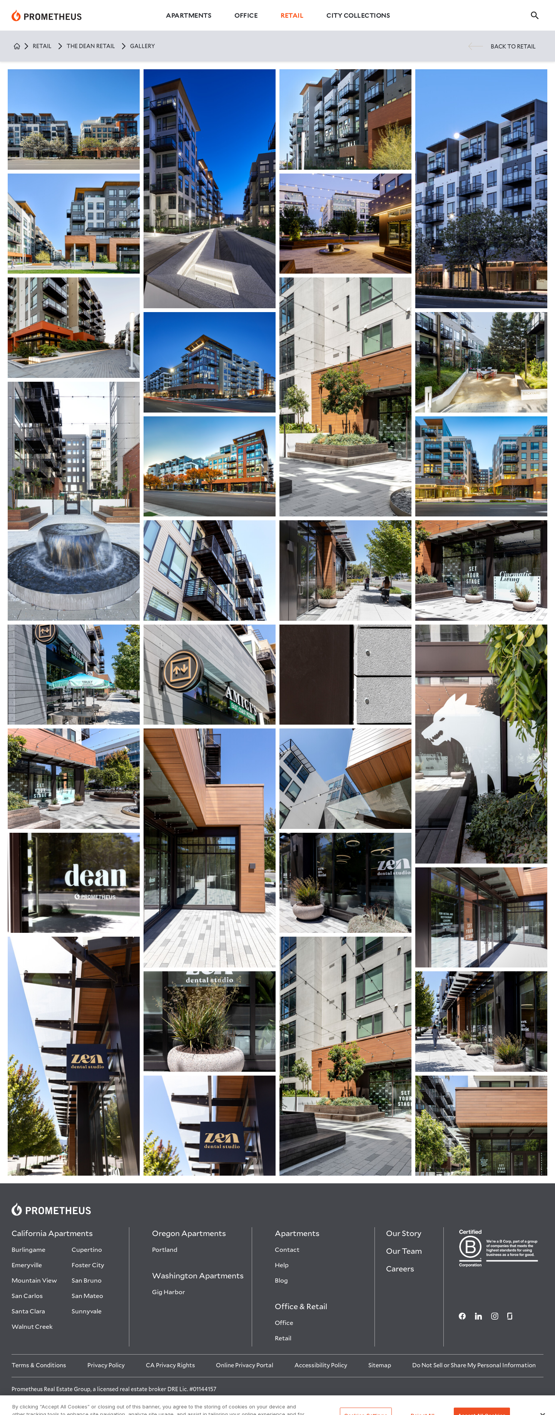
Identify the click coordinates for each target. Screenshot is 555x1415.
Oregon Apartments (189, 1233)
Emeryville (27, 1265)
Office (245, 15)
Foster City (88, 1265)
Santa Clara (28, 1311)
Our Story (403, 1233)
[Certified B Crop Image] (499, 1247)
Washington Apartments (198, 1275)
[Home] (17, 46)
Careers (400, 1268)
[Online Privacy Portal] (244, 1365)
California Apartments (52, 1233)
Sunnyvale (87, 1311)
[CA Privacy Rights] (170, 1365)
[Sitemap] (379, 1365)
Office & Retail (301, 1306)
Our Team (404, 1251)
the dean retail (91, 46)
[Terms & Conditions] (39, 1365)
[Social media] (458, 1316)
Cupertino (87, 1249)
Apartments (188, 15)
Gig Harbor (168, 1292)
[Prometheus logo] (277, 1209)
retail (42, 46)
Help (282, 1265)
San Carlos (27, 1295)
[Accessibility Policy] (320, 1365)
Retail (292, 15)
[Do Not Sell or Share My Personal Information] (474, 1365)
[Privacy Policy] (106, 1365)
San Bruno (87, 1280)
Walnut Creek (32, 1326)
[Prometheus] (47, 15)
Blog (281, 1280)
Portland (164, 1249)
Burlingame (28, 1249)
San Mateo (87, 1295)
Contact (287, 1249)
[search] (536, 15)
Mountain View (34, 1280)
